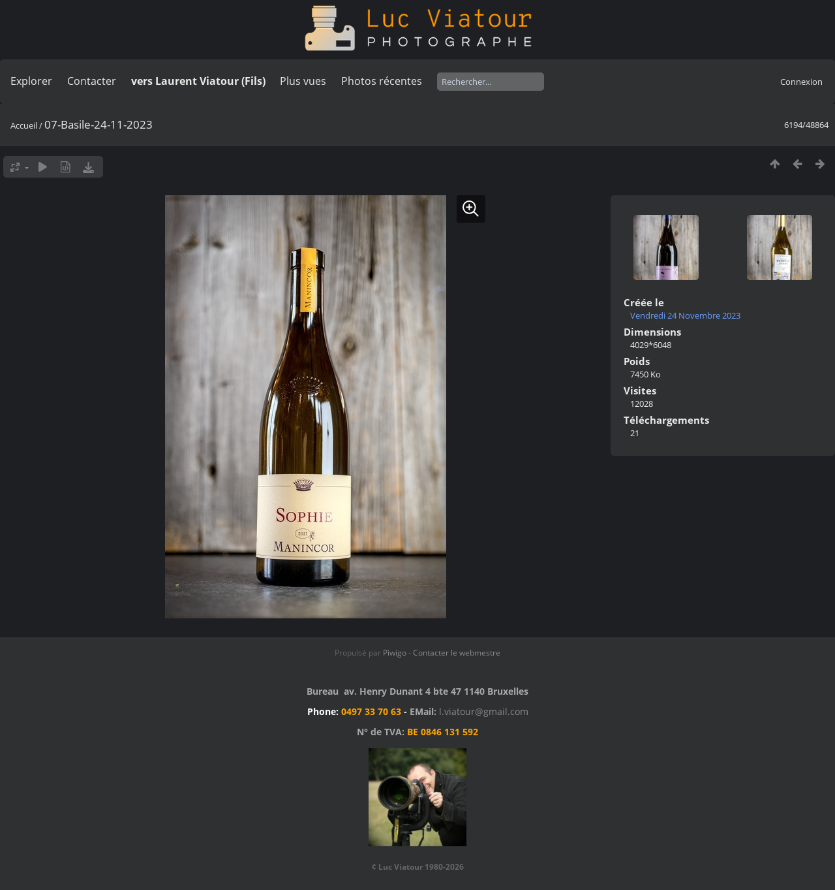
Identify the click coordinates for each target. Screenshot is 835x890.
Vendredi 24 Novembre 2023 (685, 315)
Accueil (23, 125)
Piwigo (394, 652)
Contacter (91, 81)
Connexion (801, 81)
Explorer (31, 81)
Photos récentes (381, 81)
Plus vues (303, 81)
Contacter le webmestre (456, 652)
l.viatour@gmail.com (483, 711)
